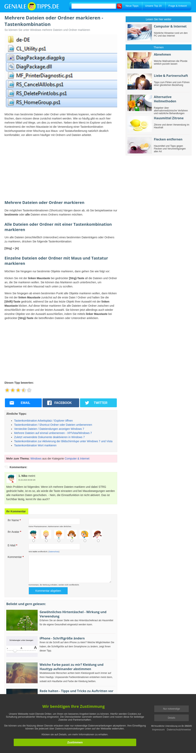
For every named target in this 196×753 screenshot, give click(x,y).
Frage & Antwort (178, 5)
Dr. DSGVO (187, 726)
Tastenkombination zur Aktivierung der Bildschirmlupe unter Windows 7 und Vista (63, 441)
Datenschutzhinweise (179, 729)
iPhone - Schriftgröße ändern (62, 638)
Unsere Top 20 (153, 5)
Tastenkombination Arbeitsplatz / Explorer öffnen (43, 420)
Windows (36, 458)
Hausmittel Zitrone (169, 118)
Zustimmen (75, 742)
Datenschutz (54, 552)
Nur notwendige (171, 708)
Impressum (158, 729)
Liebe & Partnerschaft (171, 75)
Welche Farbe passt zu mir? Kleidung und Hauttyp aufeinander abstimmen (71, 666)
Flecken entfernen (168, 139)
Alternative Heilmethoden (165, 99)
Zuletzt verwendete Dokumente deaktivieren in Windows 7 (49, 437)
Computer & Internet (77, 458)
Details (171, 717)
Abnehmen (162, 54)
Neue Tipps (132, 5)
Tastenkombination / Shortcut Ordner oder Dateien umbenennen (53, 424)
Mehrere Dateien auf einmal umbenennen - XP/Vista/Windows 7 (53, 433)
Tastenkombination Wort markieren (35, 445)
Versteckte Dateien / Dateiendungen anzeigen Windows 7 (49, 428)
